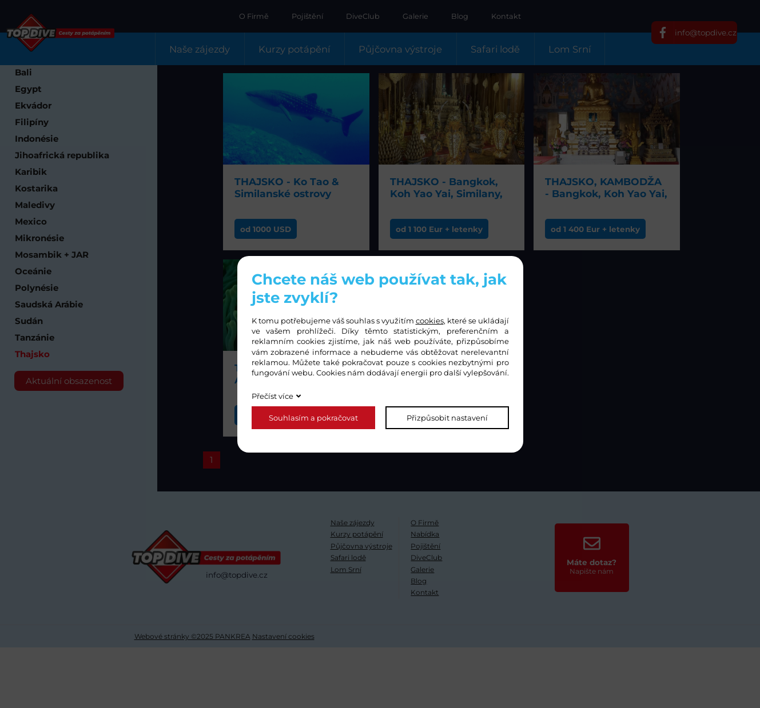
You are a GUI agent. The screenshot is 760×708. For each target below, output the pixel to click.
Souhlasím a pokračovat (313, 417)
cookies (430, 320)
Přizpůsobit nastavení (447, 417)
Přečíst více (272, 396)
